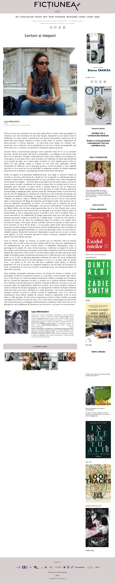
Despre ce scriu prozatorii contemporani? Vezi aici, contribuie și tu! (98, 142)
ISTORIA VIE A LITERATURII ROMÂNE (98, 134)
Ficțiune (38, 17)
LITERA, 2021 (90, 550)
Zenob (51, 17)
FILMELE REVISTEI (98, 204)
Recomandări (71, 17)
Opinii (6, 123)
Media (57, 575)
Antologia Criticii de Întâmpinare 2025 (43, 331)
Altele (97, 17)
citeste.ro (22, 191)
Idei (17, 17)
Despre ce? (94, 415)
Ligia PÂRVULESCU (11, 121)
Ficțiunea (42, 335)
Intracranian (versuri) (37, 321)
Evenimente (60, 17)
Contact (90, 17)
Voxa (13, 191)
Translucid (40, 318)
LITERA (88, 300)
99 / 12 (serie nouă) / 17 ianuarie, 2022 (18, 124)
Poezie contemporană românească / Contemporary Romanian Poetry (52, 328)
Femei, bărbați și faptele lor (50, 324)
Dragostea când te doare (47, 323)
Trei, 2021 (89, 344)
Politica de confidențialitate (57, 571)
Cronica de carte (27, 17)
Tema (45, 17)
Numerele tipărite (98, 128)
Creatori (82, 17)
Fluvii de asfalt (64, 316)
